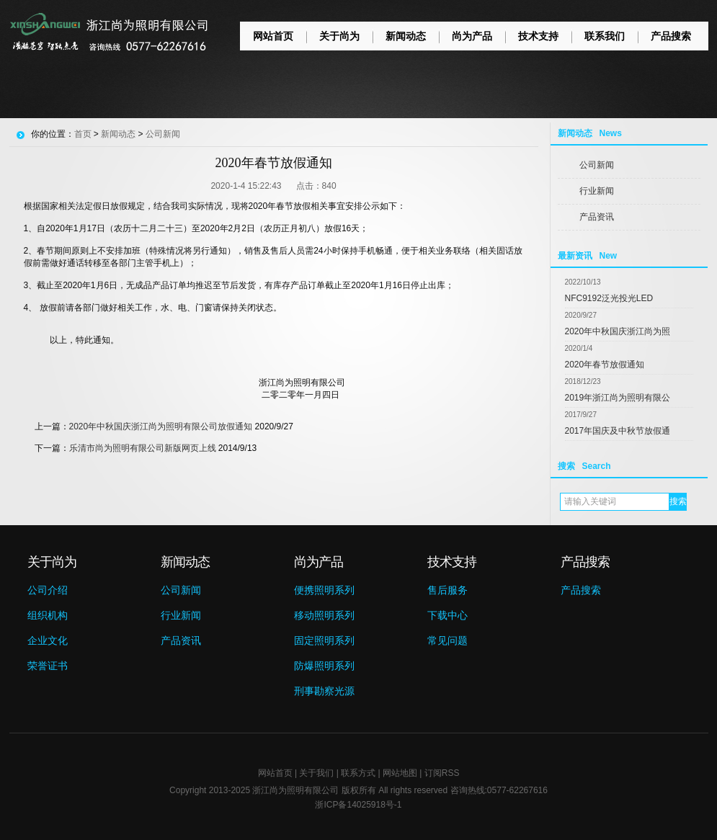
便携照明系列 (324, 590)
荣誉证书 (47, 665)
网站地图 (400, 773)
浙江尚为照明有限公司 (295, 790)
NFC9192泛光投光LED (609, 298)
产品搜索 (671, 36)
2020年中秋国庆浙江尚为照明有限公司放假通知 (161, 426)
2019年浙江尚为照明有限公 (618, 398)
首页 (83, 134)
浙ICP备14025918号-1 (358, 805)
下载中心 (447, 615)
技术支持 (538, 36)
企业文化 (47, 640)
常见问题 (447, 640)
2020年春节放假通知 (605, 364)
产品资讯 (596, 217)
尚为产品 (472, 36)
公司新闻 (596, 165)
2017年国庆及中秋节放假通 (618, 431)
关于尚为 (339, 36)
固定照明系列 (324, 640)
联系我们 (604, 36)
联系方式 (358, 773)
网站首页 (273, 36)
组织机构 (47, 615)
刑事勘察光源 (324, 691)
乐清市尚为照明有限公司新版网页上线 (142, 448)
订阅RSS (442, 773)
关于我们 (316, 773)
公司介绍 (47, 590)
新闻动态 (406, 36)
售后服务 (447, 590)
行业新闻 (596, 191)
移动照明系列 (324, 615)
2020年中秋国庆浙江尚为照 (618, 331)
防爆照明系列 (324, 665)
